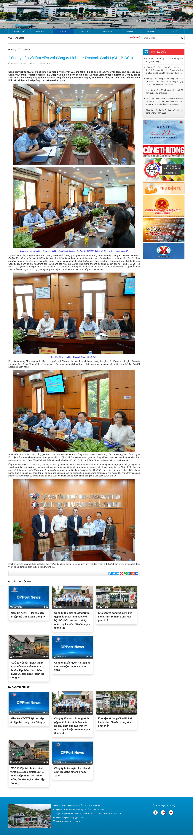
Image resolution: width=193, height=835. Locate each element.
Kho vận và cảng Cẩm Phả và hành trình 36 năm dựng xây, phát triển (115, 617)
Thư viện (107, 31)
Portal (129, 31)
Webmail (151, 31)
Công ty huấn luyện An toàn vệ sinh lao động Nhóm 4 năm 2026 (72, 666)
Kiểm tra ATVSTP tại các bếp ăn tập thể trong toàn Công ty (27, 615)
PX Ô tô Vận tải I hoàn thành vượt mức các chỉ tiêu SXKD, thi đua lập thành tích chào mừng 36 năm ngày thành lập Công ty (27, 670)
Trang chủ (19, 31)
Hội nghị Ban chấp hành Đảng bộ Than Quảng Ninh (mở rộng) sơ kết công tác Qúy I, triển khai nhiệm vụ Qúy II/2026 (164, 81)
